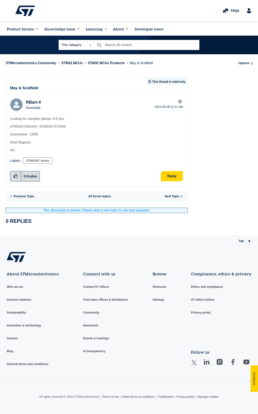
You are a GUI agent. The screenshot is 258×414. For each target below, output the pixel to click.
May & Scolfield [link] (141, 63)
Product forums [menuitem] (20, 29)
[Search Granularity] (76, 45)
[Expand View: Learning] (106, 29)
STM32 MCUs (72, 63)
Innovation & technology (24, 325)
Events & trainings (96, 338)
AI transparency (94, 351)
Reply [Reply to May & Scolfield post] (172, 176)
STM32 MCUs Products (106, 63)
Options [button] (244, 63)
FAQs (235, 10)
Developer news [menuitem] (149, 29)
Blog (10, 351)
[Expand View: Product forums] (37, 29)
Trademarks (165, 396)
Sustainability (16, 312)
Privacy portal (201, 312)
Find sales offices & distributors (105, 299)
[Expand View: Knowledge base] (78, 29)
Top (241, 241)
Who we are (15, 286)
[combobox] (146, 45)
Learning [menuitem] (94, 29)
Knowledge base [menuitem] (59, 29)
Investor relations (19, 299)
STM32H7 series (37, 160)
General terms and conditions (27, 364)
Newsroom (90, 325)
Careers (12, 338)
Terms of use (110, 396)
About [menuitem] (118, 29)
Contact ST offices (96, 286)
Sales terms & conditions (138, 396)
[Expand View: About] (127, 29)
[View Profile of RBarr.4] (33, 102)
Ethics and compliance (207, 286)
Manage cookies (208, 396)
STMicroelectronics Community (25, 10)
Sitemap (158, 299)
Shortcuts (159, 286)
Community (91, 312)
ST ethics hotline (203, 299)
